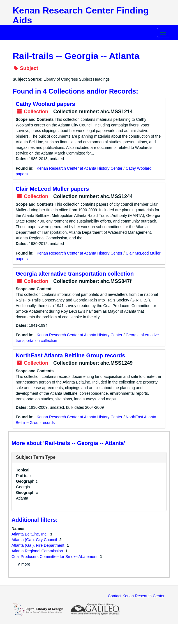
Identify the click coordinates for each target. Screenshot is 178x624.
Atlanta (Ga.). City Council (34, 539)
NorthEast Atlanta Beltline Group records (70, 355)
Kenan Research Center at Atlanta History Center (79, 168)
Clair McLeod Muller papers (52, 189)
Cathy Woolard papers (45, 104)
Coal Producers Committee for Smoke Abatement (54, 556)
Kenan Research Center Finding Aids (81, 15)
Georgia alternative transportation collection (75, 274)
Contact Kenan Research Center (136, 596)
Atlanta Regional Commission (37, 551)
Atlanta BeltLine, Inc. (29, 534)
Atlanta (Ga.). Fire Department (38, 545)
